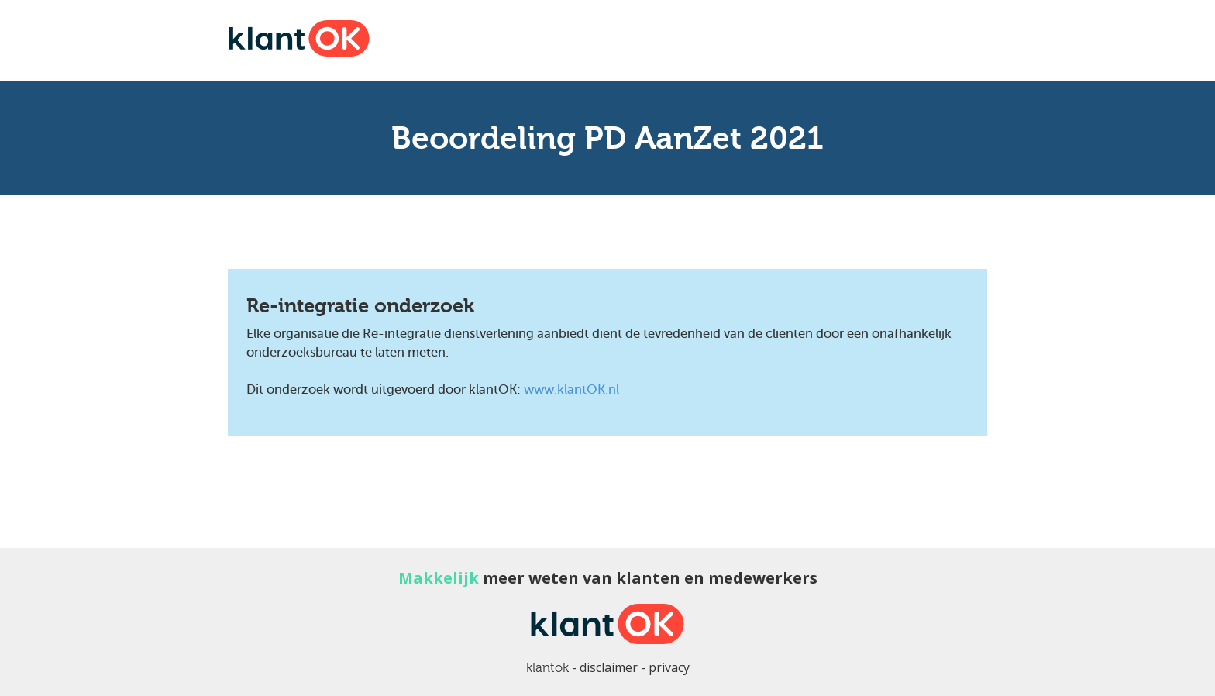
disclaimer (609, 667)
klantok (547, 667)
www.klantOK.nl (571, 389)
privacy (669, 667)
